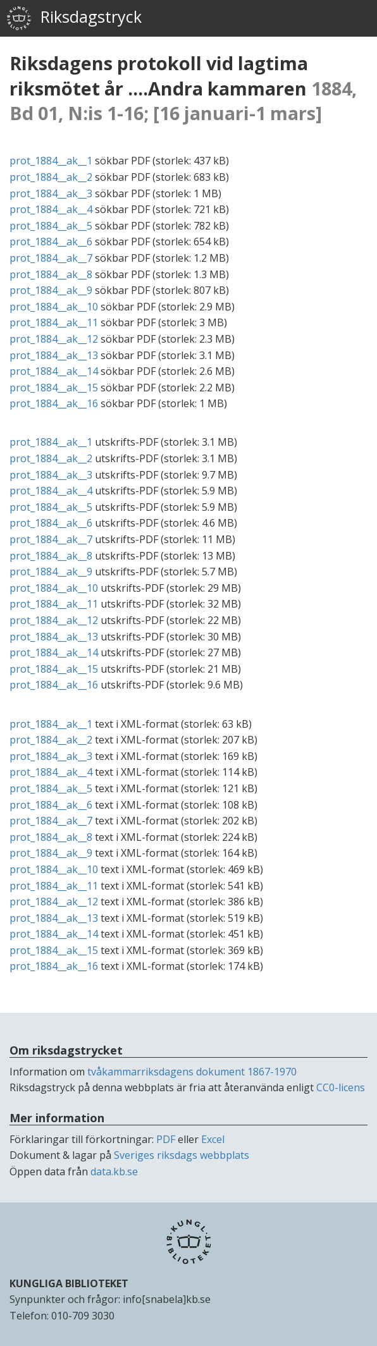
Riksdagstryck (74, 18)
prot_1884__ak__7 (50, 258)
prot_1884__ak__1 (50, 161)
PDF (165, 1139)
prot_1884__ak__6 (50, 241)
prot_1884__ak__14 (53, 371)
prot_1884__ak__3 (50, 193)
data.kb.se (114, 1171)
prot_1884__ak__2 (50, 177)
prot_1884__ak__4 (50, 209)
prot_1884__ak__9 (50, 290)
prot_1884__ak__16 (53, 403)
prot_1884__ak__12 (53, 339)
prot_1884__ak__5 (50, 226)
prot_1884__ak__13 (53, 355)
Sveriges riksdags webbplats (181, 1155)
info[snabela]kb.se (167, 1299)
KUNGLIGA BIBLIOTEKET (68, 1283)
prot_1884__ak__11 (53, 322)
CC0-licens (340, 1087)
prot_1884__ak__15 (53, 388)
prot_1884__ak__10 (53, 307)
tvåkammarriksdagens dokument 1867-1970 (192, 1072)
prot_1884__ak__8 (50, 274)
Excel (213, 1139)
